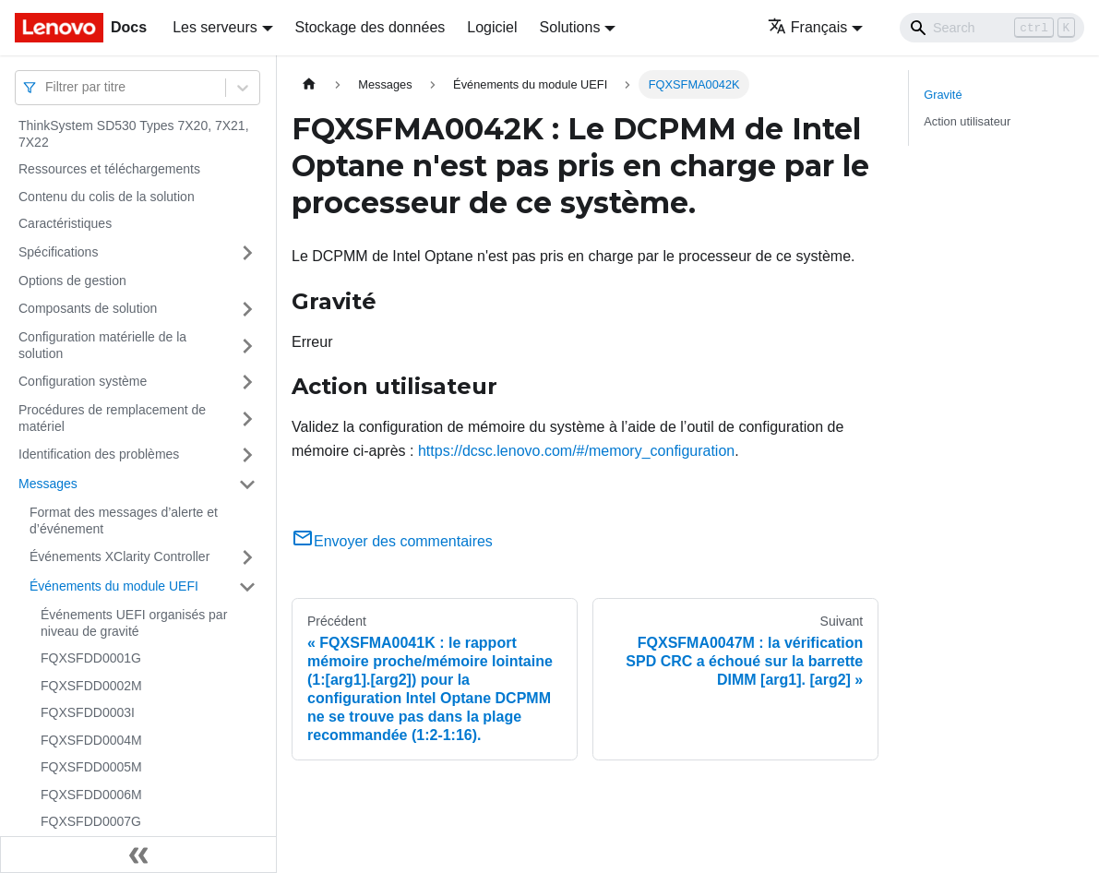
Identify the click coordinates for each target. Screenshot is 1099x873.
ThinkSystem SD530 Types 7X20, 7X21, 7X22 (133, 133)
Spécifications (58, 252)
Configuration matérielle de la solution (102, 345)
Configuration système (82, 381)
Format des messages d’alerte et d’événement (124, 520)
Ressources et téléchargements (109, 168)
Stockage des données (370, 27)
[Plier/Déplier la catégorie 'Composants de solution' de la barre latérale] (247, 309)
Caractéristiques (65, 223)
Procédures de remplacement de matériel (112, 418)
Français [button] (807, 27)
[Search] (992, 27)
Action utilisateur (967, 121)
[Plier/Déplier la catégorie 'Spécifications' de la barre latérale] (247, 253)
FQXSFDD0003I (88, 712)
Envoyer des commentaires (392, 541)
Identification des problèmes (98, 454)
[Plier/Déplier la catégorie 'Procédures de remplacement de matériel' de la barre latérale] (247, 418)
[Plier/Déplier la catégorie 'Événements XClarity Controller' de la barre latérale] (247, 557)
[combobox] (47, 87)
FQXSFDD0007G (91, 821)
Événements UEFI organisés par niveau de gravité (134, 623)
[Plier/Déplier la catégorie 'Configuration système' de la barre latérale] (247, 382)
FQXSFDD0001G (91, 658)
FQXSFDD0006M (91, 794)
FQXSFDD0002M (91, 685)
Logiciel (492, 27)
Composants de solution (87, 308)
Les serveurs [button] (215, 27)
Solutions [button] (570, 27)
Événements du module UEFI (114, 586)
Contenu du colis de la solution (106, 196)
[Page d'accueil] (309, 84)
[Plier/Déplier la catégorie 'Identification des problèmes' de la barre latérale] (247, 455)
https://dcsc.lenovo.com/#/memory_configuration (576, 451)
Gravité (943, 95)
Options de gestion (72, 280)
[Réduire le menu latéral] (138, 854)
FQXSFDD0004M (91, 740)
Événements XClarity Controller (119, 556)
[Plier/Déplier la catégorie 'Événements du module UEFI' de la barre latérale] (247, 587)
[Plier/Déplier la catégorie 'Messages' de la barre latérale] (247, 484)
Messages (48, 483)
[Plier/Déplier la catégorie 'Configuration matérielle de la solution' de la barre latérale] (247, 345)
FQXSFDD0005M (91, 766)
